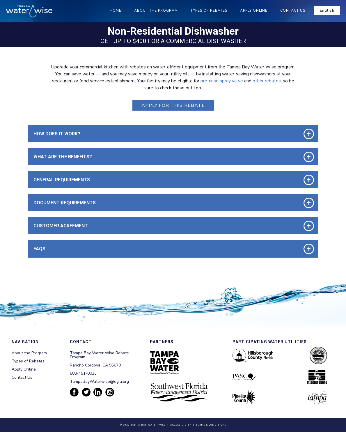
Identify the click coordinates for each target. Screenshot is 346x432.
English (327, 10)
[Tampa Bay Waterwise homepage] (29, 10)
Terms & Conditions (211, 424)
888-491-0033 (83, 373)
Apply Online (253, 10)
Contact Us (292, 10)
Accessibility (180, 424)
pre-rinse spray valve (221, 81)
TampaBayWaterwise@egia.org (99, 381)
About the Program (156, 10)
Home (115, 10)
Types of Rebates (209, 10)
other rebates (267, 81)
